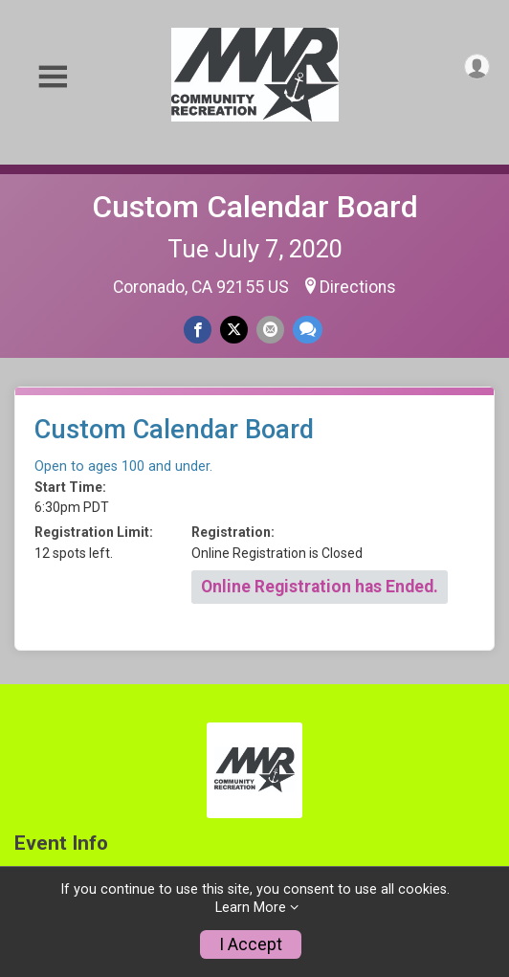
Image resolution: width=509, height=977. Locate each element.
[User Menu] (477, 66)
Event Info (61, 844)
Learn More (250, 907)
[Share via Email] (270, 330)
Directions (358, 287)
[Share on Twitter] (234, 330)
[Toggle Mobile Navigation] (52, 77)
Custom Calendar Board (255, 207)
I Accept (250, 944)
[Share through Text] (307, 330)
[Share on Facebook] (197, 330)
